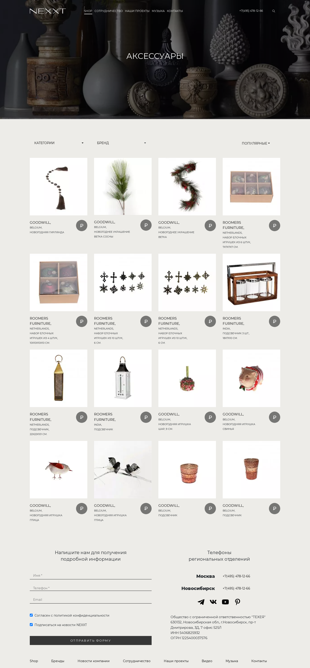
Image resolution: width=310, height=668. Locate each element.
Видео (207, 661)
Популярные (256, 143)
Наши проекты (137, 11)
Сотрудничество (109, 11)
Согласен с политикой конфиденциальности (69, 615)
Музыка (158, 11)
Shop (88, 11)
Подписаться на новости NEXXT (58, 625)
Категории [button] (44, 143)
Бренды (57, 661)
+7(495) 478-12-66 (251, 10)
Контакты (175, 11)
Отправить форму (90, 640)
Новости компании (94, 661)
